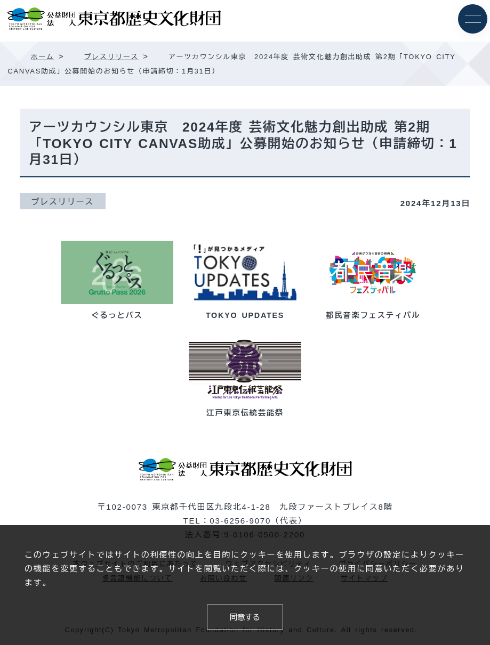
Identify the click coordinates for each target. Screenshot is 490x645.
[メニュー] (472, 19)
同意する (245, 617)
